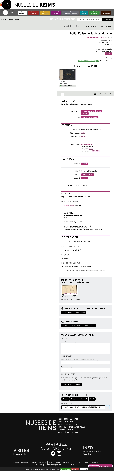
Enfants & (19, 454)
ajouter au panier (90, 26)
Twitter (65, 399)
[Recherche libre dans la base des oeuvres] (89, 19)
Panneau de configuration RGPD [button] (54, 465)
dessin (108, 54)
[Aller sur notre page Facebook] (53, 453)
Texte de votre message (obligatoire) (71, 342)
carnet (83, 133)
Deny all (75, 469)
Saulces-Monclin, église (90, 117)
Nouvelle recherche (62, 19)
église (99, 111)
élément (83, 136)
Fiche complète (80, 312)
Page (22, 12)
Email (92, 399)
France (91, 149)
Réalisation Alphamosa (39, 463)
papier (85, 178)
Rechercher (107, 19)
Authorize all (65, 469)
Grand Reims (25, 463)
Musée (45, 12)
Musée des (33, 12)
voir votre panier (106, 26)
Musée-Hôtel (94, 12)
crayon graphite (87, 174)
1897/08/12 (96, 151)
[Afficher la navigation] (5, 12)
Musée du (70, 12)
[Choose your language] (73, 465)
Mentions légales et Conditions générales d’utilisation (64, 463)
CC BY (75, 296)
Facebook (74, 399)
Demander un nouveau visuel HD (71, 300)
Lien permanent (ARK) (67, 403)
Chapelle (83, 12)
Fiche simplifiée (67, 312)
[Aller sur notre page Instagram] (59, 453)
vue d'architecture (88, 111)
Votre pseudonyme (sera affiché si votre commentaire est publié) (79, 360)
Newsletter (87, 454)
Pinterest (84, 399)
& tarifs (92, 451)
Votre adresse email (66, 367)
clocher (85, 114)
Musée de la (56, 12)
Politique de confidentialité (91, 463)
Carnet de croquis (65, 81)
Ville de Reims (16, 463)
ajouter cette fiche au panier (72, 326)
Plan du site (38, 465)
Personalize (84, 469)
